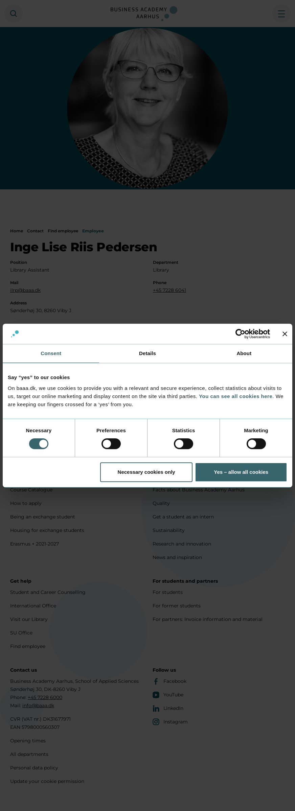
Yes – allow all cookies (241, 472)
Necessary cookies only (146, 472)
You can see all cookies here (235, 396)
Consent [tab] (51, 353)
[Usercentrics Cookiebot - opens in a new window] (240, 334)
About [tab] (243, 353)
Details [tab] (147, 353)
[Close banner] (284, 333)
